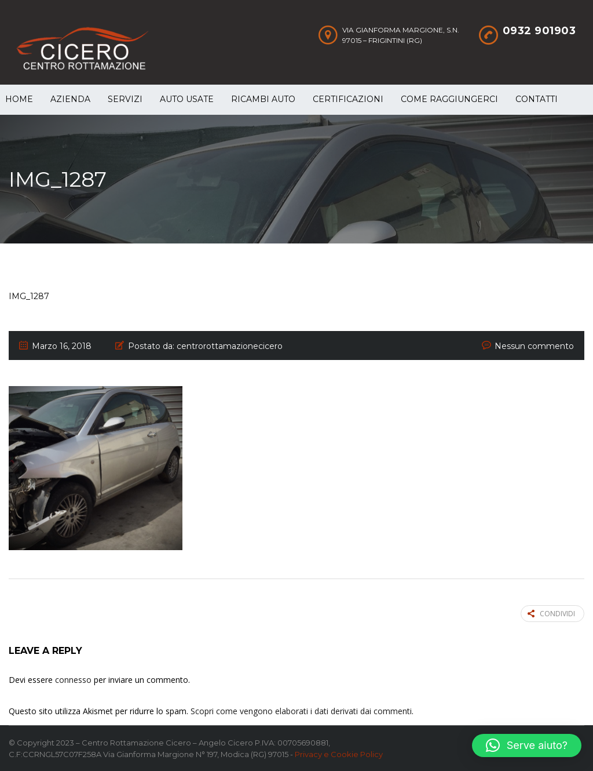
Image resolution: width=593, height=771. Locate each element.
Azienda (70, 99)
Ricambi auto (263, 99)
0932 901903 (539, 30)
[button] (526, 745)
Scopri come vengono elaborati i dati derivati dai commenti (301, 711)
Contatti (536, 99)
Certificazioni (348, 99)
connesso (73, 679)
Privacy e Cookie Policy (339, 754)
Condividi (551, 614)
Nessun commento (534, 346)
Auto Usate (187, 99)
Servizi (125, 99)
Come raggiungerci (449, 99)
